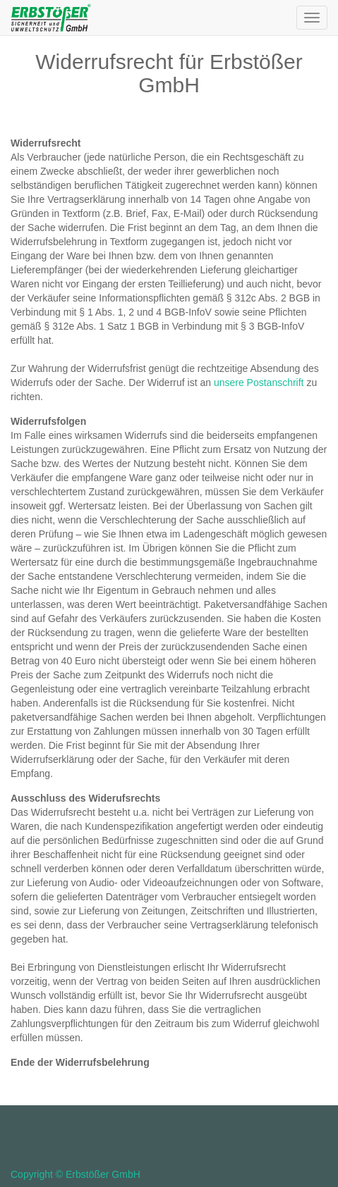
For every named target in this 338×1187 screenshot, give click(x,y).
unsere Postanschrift (259, 382)
